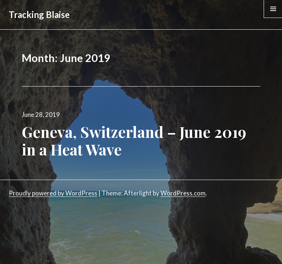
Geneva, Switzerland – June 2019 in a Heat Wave (134, 140)
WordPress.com (183, 193)
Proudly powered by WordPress (53, 193)
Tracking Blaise (39, 14)
